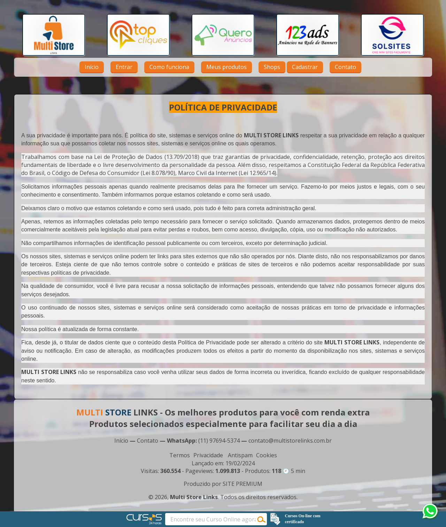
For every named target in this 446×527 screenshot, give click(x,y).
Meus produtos (226, 67)
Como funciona (169, 67)
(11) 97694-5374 (219, 440)
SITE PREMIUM (242, 484)
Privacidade (208, 455)
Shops (272, 67)
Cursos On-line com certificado (303, 518)
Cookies (266, 455)
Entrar (124, 67)
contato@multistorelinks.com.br (290, 440)
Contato (345, 67)
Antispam (240, 455)
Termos (179, 455)
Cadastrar (305, 67)
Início (92, 67)
